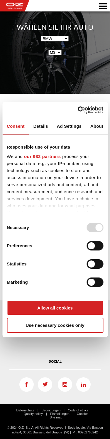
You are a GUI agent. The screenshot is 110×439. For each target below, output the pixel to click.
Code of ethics (78, 410)
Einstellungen (60, 414)
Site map (56, 417)
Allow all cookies (55, 307)
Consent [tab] (16, 126)
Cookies (83, 414)
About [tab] (96, 126)
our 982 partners (42, 156)
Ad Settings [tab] (69, 126)
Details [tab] (40, 126)
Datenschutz (25, 410)
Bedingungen (50, 410)
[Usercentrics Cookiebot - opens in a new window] (78, 110)
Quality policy (33, 414)
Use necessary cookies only (55, 325)
